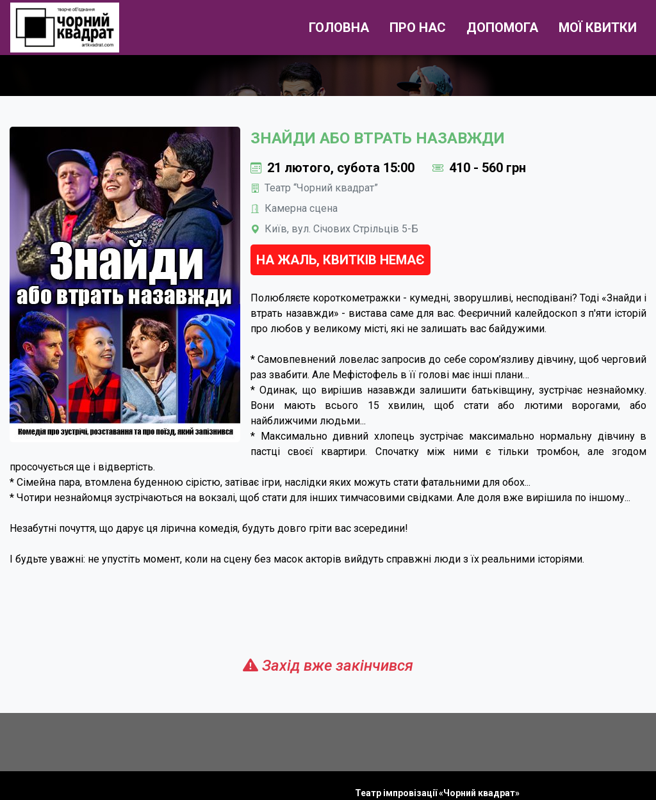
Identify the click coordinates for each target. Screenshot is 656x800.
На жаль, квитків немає (340, 260)
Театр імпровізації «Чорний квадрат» (437, 793)
